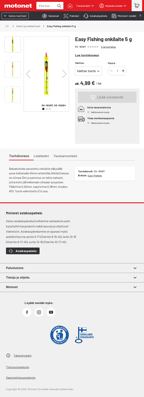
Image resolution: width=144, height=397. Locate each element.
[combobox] (45, 6)
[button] (28, 74)
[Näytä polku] (7, 26)
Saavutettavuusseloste (20, 377)
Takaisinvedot (23, 355)
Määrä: (112, 63)
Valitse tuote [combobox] (86, 71)
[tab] (49, 15)
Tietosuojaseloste (17, 367)
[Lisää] (123, 71)
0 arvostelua (108, 46)
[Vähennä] (111, 71)
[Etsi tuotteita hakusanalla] (59, 5)
